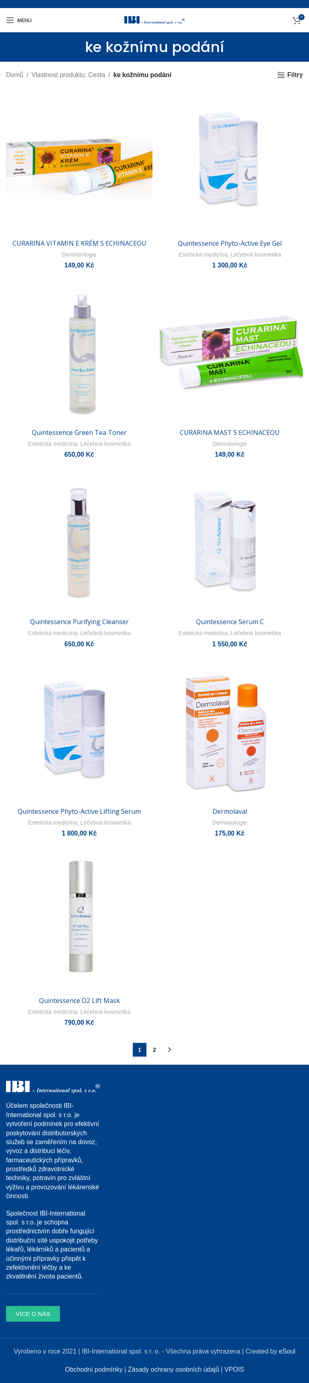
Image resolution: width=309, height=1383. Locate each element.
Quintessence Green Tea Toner (79, 432)
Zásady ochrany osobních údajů (173, 1369)
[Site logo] (154, 19)
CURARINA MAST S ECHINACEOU (230, 432)
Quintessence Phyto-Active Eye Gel (230, 243)
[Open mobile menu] (19, 20)
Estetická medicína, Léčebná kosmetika (230, 254)
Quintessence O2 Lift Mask (79, 1000)
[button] (33, 1313)
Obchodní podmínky (93, 1369)
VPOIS (234, 1369)
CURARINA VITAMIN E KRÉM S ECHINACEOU (79, 243)
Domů (14, 74)
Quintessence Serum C (230, 621)
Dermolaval (229, 810)
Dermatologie (79, 254)
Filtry (295, 74)
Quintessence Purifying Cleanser (79, 621)
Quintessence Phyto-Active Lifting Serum (79, 810)
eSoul (287, 1350)
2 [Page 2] (154, 1050)
